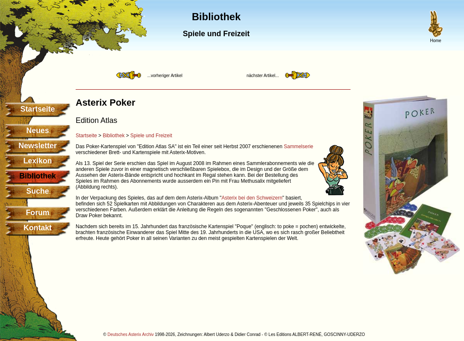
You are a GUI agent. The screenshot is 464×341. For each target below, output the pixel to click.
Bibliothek (113, 136)
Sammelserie (298, 146)
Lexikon (37, 161)
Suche (37, 191)
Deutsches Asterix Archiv (131, 334)
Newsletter (37, 145)
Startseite (37, 109)
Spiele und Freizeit (151, 136)
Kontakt (38, 228)
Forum (38, 212)
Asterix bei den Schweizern (251, 198)
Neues (37, 130)
